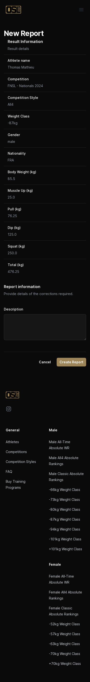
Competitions (16, 452)
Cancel (45, 362)
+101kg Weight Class (65, 549)
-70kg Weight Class (64, 654)
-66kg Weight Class (64, 490)
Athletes (12, 442)
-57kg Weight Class (64, 634)
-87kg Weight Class (64, 519)
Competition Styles (21, 462)
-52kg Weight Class (64, 624)
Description (13, 309)
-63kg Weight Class (64, 644)
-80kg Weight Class (64, 509)
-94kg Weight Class (64, 529)
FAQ (9, 471)
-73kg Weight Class (64, 499)
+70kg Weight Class (65, 663)
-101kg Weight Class (65, 539)
